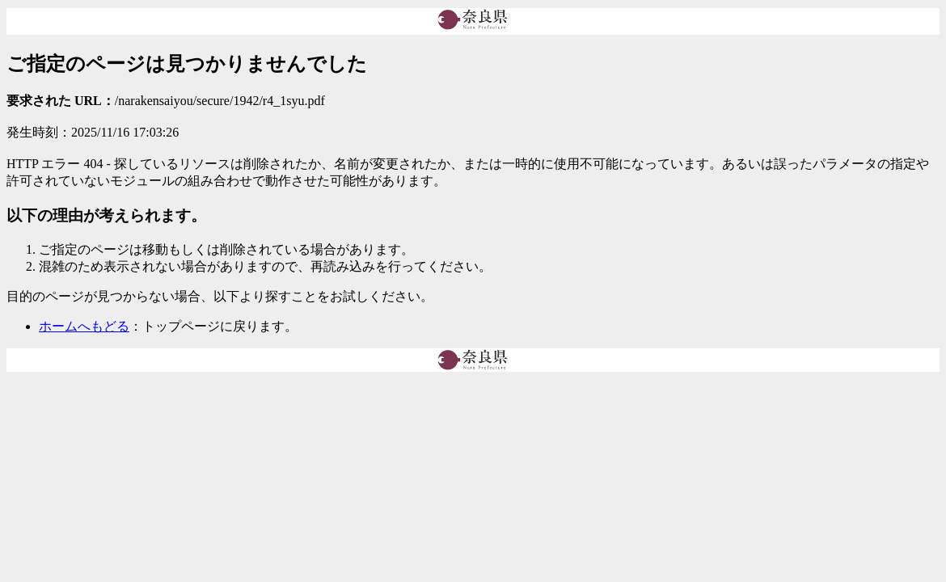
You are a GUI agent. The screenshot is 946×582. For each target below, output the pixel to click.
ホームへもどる (84, 326)
